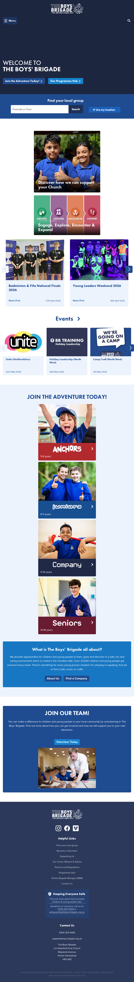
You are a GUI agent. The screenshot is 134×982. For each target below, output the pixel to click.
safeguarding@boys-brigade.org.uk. (67, 912)
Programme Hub (67, 872)
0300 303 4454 (66, 909)
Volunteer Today (67, 742)
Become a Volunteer (67, 850)
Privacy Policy (64, 976)
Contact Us (67, 883)
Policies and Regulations (67, 867)
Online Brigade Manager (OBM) (67, 878)
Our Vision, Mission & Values (67, 861)
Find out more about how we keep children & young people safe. (67, 900)
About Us (53, 678)
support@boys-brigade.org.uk (67, 938)
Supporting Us (67, 856)
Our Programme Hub (65, 81)
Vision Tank (81, 976)
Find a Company (76, 678)
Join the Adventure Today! (24, 81)
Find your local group (67, 845)
